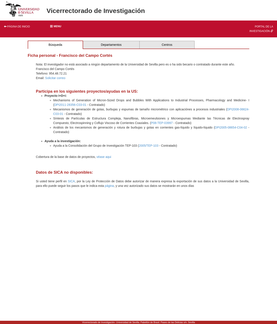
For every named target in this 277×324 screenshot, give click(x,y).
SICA (71, 181)
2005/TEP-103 (148, 145)
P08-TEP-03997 (162, 123)
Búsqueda (55, 44)
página (109, 185)
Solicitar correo (55, 78)
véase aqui (104, 157)
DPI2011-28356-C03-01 (70, 104)
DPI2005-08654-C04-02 (231, 127)
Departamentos (111, 44)
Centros (167, 44)
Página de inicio (17, 26)
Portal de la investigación (261, 29)
